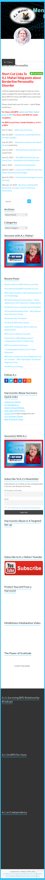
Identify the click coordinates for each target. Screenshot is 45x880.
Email (6, 499)
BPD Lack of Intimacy (24, 130)
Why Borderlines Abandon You (28, 150)
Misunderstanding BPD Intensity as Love (21, 288)
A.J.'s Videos (10, 876)
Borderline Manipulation (25, 165)
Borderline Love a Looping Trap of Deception (22, 307)
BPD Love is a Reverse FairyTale (17, 334)
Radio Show (20, 876)
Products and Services (21, 874)
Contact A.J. (7, 874)
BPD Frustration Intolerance (16, 345)
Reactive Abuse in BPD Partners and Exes (21, 284)
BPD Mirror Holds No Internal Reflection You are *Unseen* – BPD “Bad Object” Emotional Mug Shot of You (23, 359)
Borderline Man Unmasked (15, 318)
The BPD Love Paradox (13, 366)
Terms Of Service (32, 876)
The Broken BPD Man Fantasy (16, 322)
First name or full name (13, 490)
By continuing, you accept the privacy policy (24, 508)
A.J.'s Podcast (36, 874)
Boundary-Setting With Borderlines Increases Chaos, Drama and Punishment (20, 188)
